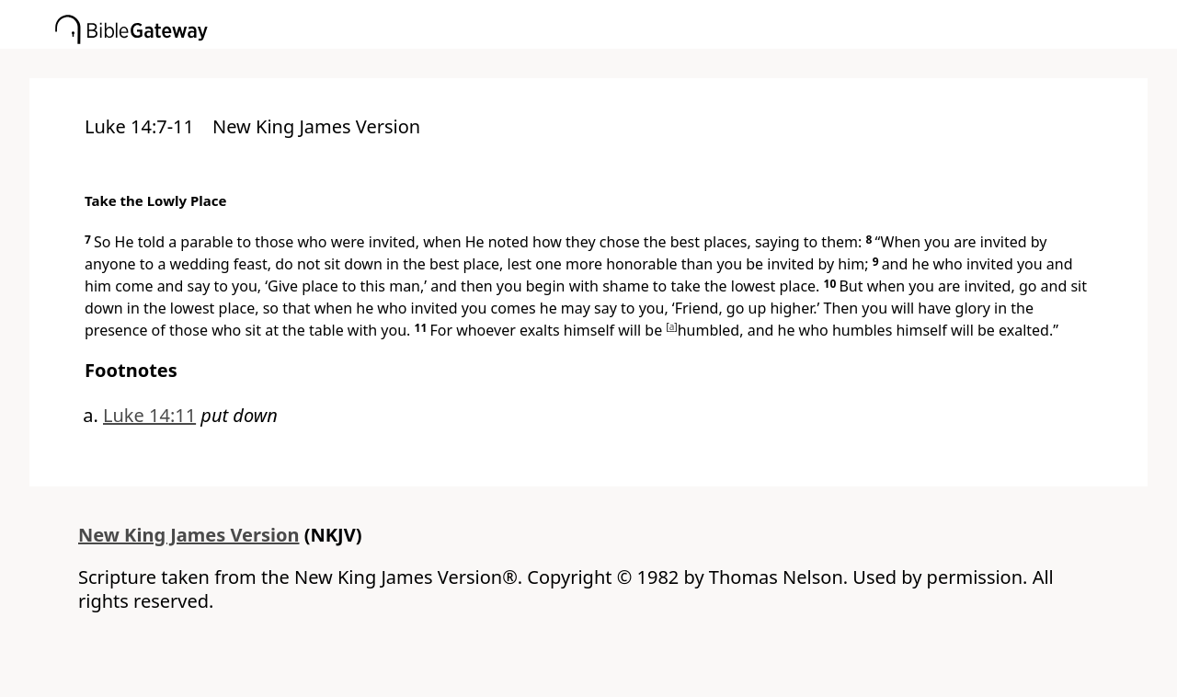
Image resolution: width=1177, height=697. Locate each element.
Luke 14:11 (149, 415)
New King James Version (189, 534)
